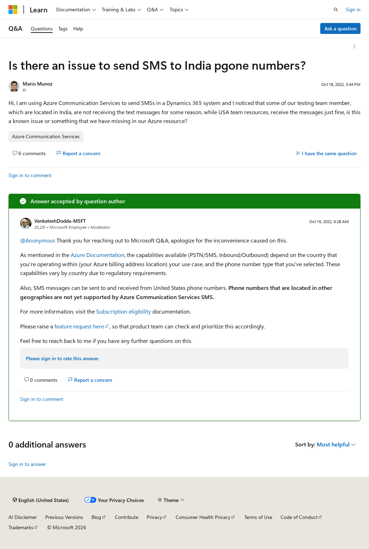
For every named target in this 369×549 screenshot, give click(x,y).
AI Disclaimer (22, 517)
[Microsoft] (13, 9)
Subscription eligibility (123, 311)
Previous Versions (64, 517)
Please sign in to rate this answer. (62, 358)
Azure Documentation (97, 254)
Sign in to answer (27, 464)
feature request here (79, 326)
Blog (96, 517)
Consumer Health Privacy (203, 517)
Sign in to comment (30, 175)
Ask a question (340, 28)
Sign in (353, 9)
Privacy (154, 517)
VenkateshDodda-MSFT (60, 220)
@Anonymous (38, 240)
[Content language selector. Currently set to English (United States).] (40, 500)
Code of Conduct (299, 517)
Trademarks (20, 527)
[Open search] (336, 9)
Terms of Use (258, 517)
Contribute (126, 517)
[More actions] (354, 46)
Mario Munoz (37, 83)
